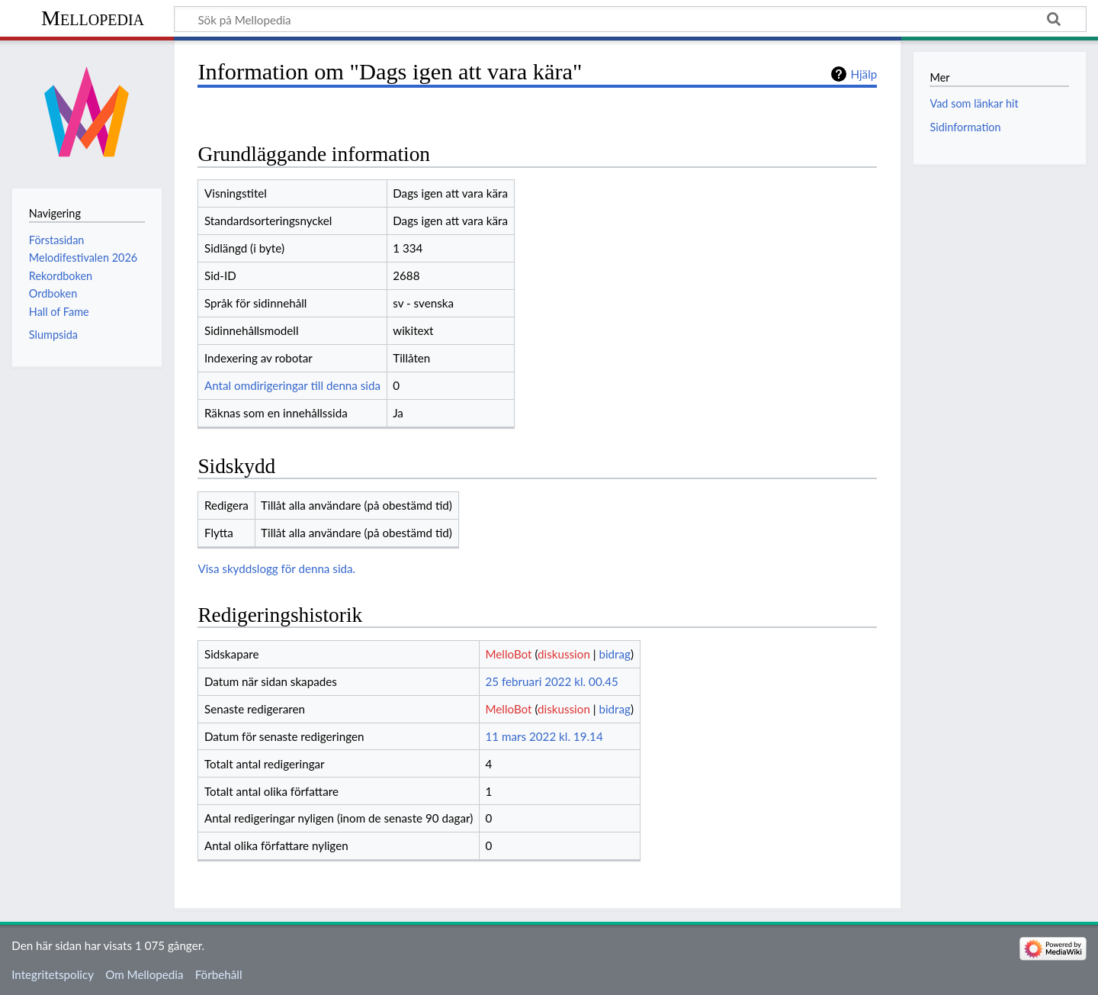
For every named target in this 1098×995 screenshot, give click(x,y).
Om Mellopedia (144, 974)
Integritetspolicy (52, 974)
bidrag (615, 654)
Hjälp (863, 74)
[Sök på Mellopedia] (630, 19)
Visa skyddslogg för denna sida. (276, 568)
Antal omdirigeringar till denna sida (292, 385)
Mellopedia (92, 18)
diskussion (564, 654)
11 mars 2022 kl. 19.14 (543, 736)
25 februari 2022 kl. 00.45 (551, 681)
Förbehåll (218, 974)
